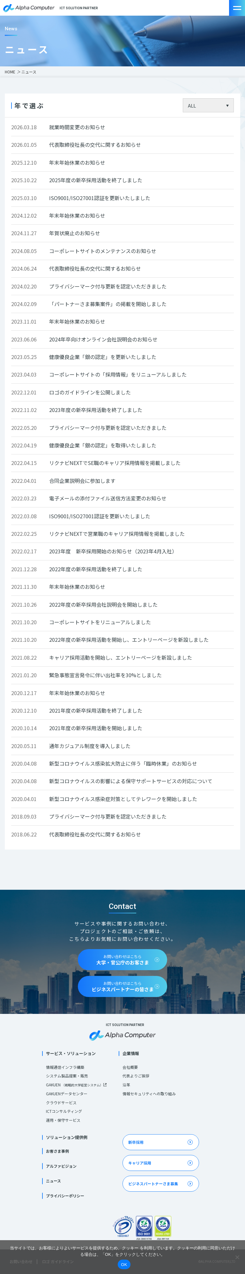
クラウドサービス (61, 1102)
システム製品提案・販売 (67, 1075)
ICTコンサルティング (64, 1111)
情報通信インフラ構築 (65, 1067)
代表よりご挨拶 (135, 1075)
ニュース (53, 1180)
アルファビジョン (61, 1166)
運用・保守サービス (63, 1120)
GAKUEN (74, 1084)
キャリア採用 (139, 1162)
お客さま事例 (57, 1151)
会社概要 (130, 1067)
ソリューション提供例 (66, 1137)
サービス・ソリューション (71, 1053)
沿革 (126, 1084)
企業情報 (130, 1053)
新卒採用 (136, 1142)
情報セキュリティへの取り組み (149, 1093)
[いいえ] (237, 1257)
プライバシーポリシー (65, 1195)
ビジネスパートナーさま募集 (153, 1183)
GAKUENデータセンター (66, 1093)
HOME (10, 71)
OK (124, 1264)
